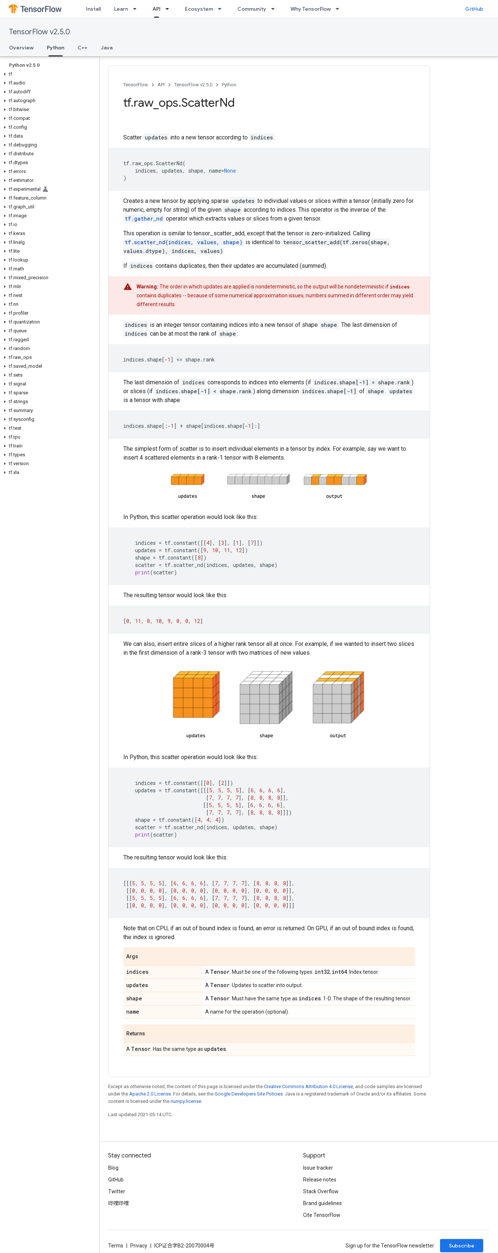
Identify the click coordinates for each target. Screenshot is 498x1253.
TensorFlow (135, 84)
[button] (48, 74)
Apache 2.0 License (150, 1094)
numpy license (186, 1101)
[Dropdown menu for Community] (275, 9)
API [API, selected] (156, 9)
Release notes (319, 1180)
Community (251, 9)
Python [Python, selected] (55, 47)
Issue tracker (318, 1168)
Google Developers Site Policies (248, 1094)
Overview (21, 47)
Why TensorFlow (311, 9)
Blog (113, 1168)
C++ (82, 47)
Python (229, 84)
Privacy (138, 1246)
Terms (115, 1246)
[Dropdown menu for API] (169, 9)
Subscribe (461, 1245)
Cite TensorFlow (321, 1215)
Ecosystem (199, 9)
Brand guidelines (322, 1203)
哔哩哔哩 (118, 1203)
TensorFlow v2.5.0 (39, 32)
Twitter (116, 1191)
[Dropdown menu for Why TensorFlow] (339, 9)
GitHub (474, 9)
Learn (121, 9)
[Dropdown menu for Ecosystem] (222, 9)
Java (107, 47)
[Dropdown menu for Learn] (137, 9)
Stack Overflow (321, 1191)
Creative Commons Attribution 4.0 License (308, 1086)
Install (93, 9)
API (161, 84)
